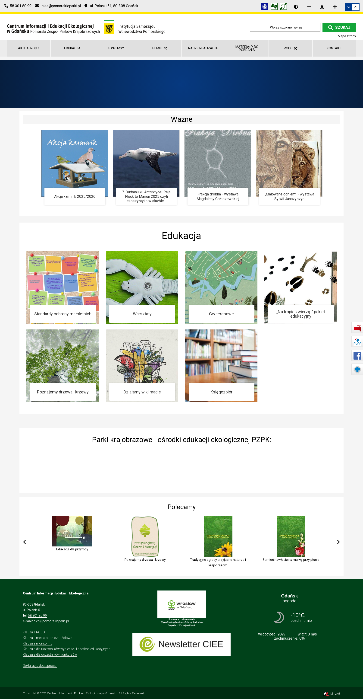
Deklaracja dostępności (40, 665)
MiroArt (331, 693)
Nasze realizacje (203, 48)
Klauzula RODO (34, 632)
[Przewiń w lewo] (24, 542)
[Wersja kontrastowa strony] (296, 6)
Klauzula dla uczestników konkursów (50, 654)
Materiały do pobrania (246, 48)
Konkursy (116, 48)
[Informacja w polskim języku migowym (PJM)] (284, 7)
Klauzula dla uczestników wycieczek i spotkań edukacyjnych (66, 649)
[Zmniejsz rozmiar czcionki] (309, 6)
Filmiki (159, 48)
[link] (352, 7)
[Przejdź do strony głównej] (86, 27)
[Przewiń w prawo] (338, 542)
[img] (181, 467)
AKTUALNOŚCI (28, 48)
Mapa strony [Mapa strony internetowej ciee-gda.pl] (347, 36)
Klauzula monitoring (37, 643)
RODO (290, 48)
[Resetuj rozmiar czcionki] (322, 6)
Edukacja (72, 48)
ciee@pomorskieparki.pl (51, 621)
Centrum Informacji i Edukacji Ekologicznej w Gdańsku (82, 693)
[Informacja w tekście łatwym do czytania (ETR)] (266, 7)
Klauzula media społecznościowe (47, 638)
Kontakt (334, 48)
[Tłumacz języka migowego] (275, 7)
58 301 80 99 (37, 615)
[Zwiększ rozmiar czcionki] (335, 6)
